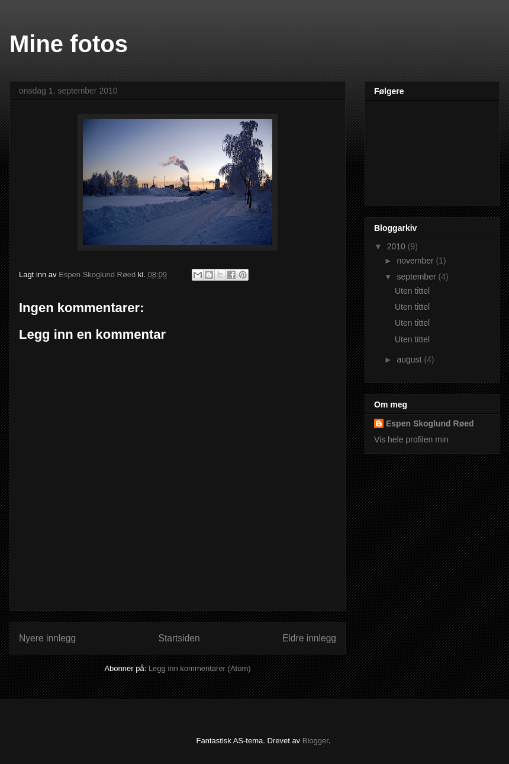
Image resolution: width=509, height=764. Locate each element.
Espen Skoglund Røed (430, 423)
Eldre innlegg (309, 638)
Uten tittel (412, 291)
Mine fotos (68, 44)
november (416, 260)
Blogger (315, 740)
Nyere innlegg (47, 638)
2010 (397, 246)
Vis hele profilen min (411, 439)
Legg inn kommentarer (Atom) (200, 668)
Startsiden (178, 638)
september (417, 276)
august (410, 359)
